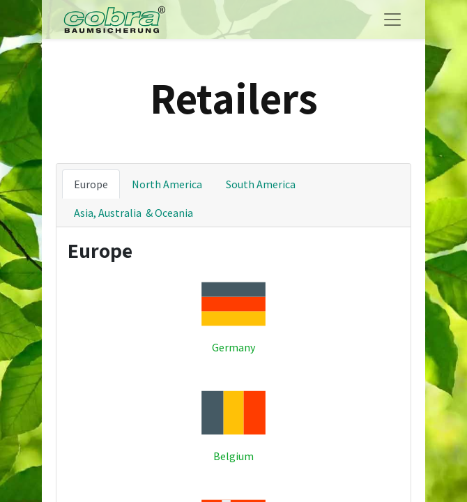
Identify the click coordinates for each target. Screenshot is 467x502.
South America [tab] (261, 184)
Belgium (233, 456)
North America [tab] (167, 184)
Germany (233, 347)
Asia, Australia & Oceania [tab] (133, 213)
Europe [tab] (91, 184)
